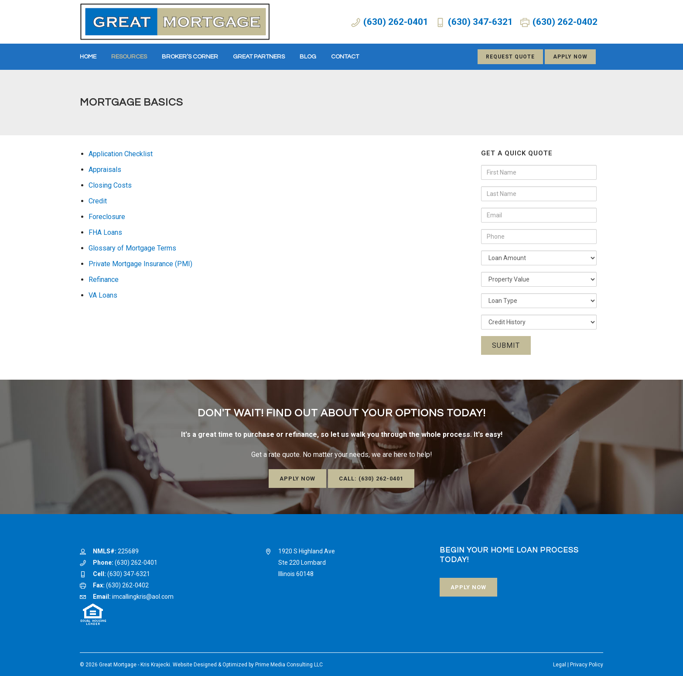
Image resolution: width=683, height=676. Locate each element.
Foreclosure (107, 217)
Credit (98, 201)
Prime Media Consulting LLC (289, 665)
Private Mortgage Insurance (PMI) (140, 264)
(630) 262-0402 (565, 22)
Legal (559, 665)
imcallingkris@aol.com (143, 596)
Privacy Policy (586, 665)
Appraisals (105, 169)
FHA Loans (105, 232)
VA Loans (103, 295)
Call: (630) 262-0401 (371, 478)
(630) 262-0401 (395, 22)
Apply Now (570, 57)
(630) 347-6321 (480, 22)
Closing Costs (110, 185)
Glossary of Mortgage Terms (132, 248)
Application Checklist (121, 154)
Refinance (104, 279)
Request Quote (510, 57)
